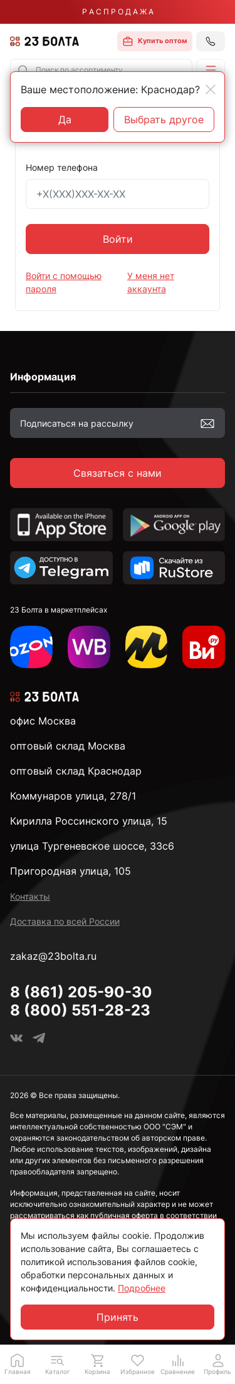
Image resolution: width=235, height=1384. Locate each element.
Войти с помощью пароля (64, 282)
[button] (210, 70)
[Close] (210, 89)
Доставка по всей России (65, 921)
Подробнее (141, 1288)
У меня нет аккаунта (150, 282)
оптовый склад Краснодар (76, 771)
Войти (118, 239)
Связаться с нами (117, 473)
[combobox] (101, 70)
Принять (117, 1317)
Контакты (30, 896)
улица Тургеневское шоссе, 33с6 (92, 846)
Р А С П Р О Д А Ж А (118, 11)
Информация (43, 376)
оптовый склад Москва (67, 746)
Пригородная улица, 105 (70, 871)
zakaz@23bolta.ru (53, 956)
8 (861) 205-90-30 (81, 992)
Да (64, 119)
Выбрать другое (164, 119)
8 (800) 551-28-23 (80, 1010)
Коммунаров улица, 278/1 (73, 796)
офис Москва (43, 721)
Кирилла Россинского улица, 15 (88, 821)
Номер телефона (62, 167)
